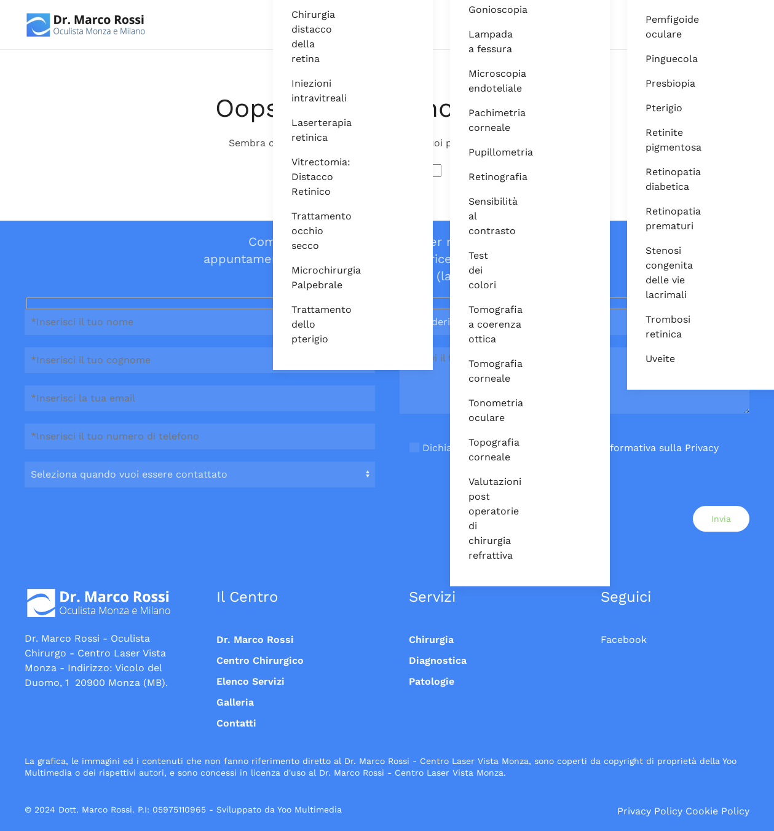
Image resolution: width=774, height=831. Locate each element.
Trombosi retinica (654, 326)
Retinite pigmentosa (654, 140)
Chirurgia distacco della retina (300, 37)
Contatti (236, 723)
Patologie (431, 681)
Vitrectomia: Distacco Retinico (300, 176)
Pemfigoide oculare (654, 27)
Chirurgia (431, 639)
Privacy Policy (649, 811)
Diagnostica (438, 660)
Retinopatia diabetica (654, 179)
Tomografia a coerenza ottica (477, 324)
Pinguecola (654, 59)
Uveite (654, 358)
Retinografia (477, 177)
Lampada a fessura (477, 41)
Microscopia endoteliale (477, 81)
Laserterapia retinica (300, 130)
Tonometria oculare (477, 410)
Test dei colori (477, 270)
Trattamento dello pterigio (300, 324)
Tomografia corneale (477, 371)
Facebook (624, 639)
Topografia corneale (477, 449)
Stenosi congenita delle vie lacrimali (654, 273)
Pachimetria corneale (477, 120)
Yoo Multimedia (309, 809)
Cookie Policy (717, 811)
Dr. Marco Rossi (255, 639)
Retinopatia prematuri (654, 218)
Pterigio (654, 108)
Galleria (235, 702)
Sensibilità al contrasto (477, 216)
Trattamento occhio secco (300, 230)
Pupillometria (477, 152)
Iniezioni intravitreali (300, 90)
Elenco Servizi (250, 681)
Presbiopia (654, 83)
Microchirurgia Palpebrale (300, 277)
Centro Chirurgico (260, 660)
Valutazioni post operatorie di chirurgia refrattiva (477, 518)
